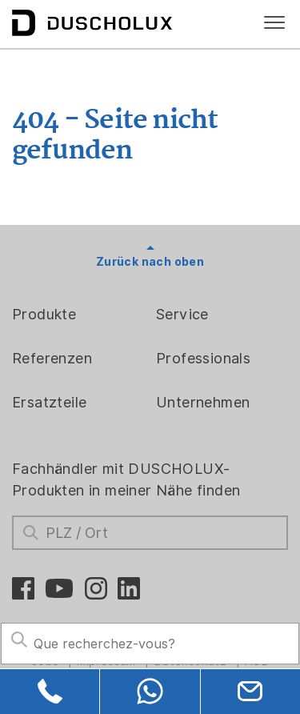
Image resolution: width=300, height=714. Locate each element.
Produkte (44, 314)
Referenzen (52, 358)
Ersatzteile (49, 402)
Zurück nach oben (150, 261)
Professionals (203, 358)
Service (182, 314)
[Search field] (150, 644)
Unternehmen (203, 402)
